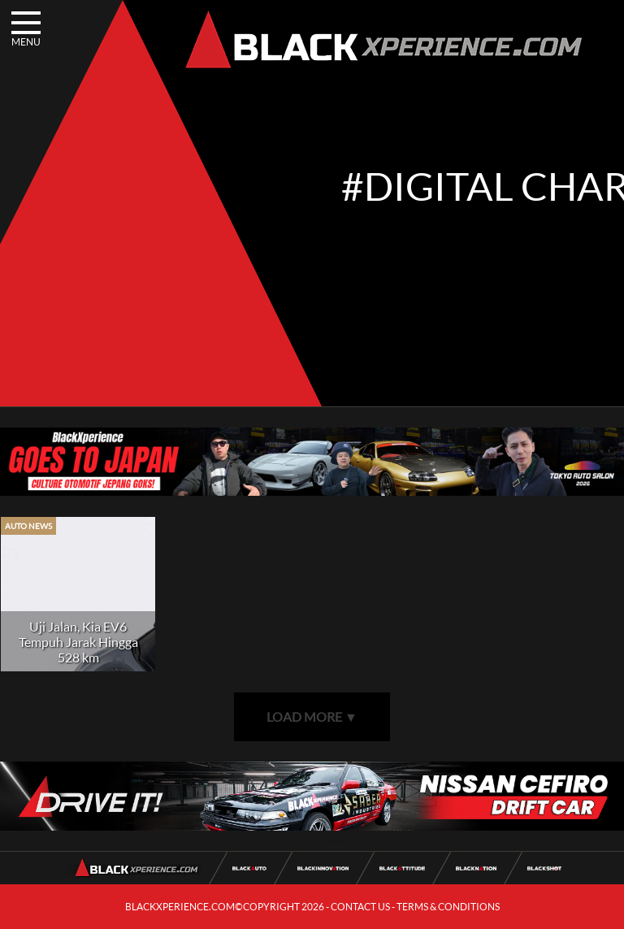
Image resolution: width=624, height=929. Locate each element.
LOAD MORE (312, 716)
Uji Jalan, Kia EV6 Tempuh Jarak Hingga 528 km (78, 642)
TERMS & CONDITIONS (448, 907)
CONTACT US (360, 907)
